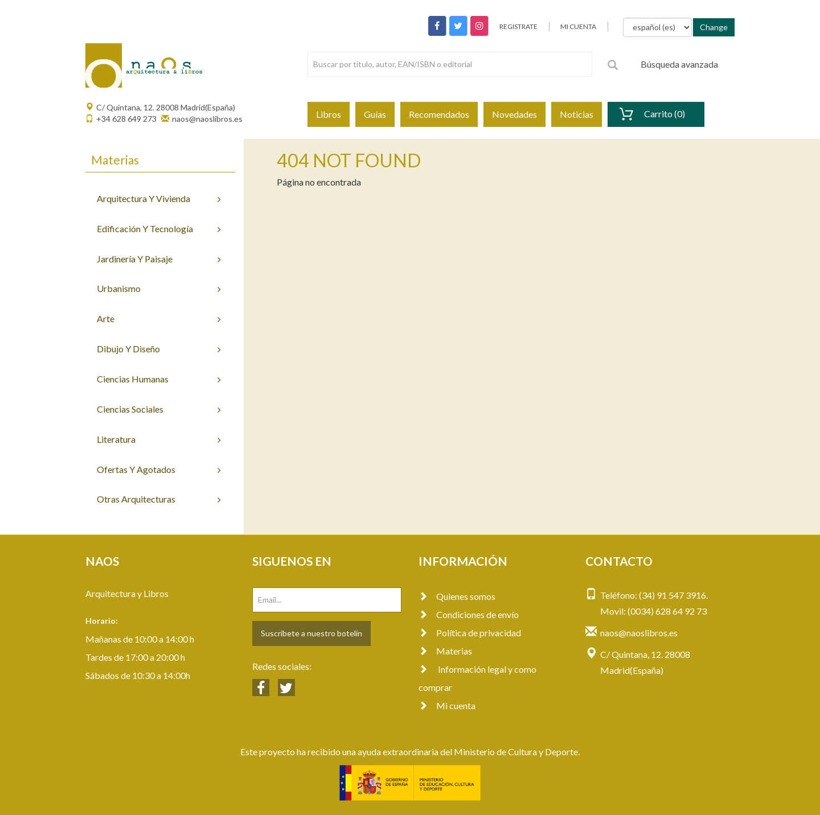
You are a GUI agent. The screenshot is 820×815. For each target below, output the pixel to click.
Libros (328, 114)
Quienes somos (457, 596)
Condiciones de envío (469, 614)
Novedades (514, 114)
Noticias (576, 114)
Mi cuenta (447, 705)
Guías (375, 114)
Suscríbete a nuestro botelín (311, 633)
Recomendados (439, 114)
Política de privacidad (470, 632)
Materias (445, 650)
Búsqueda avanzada (679, 64)
